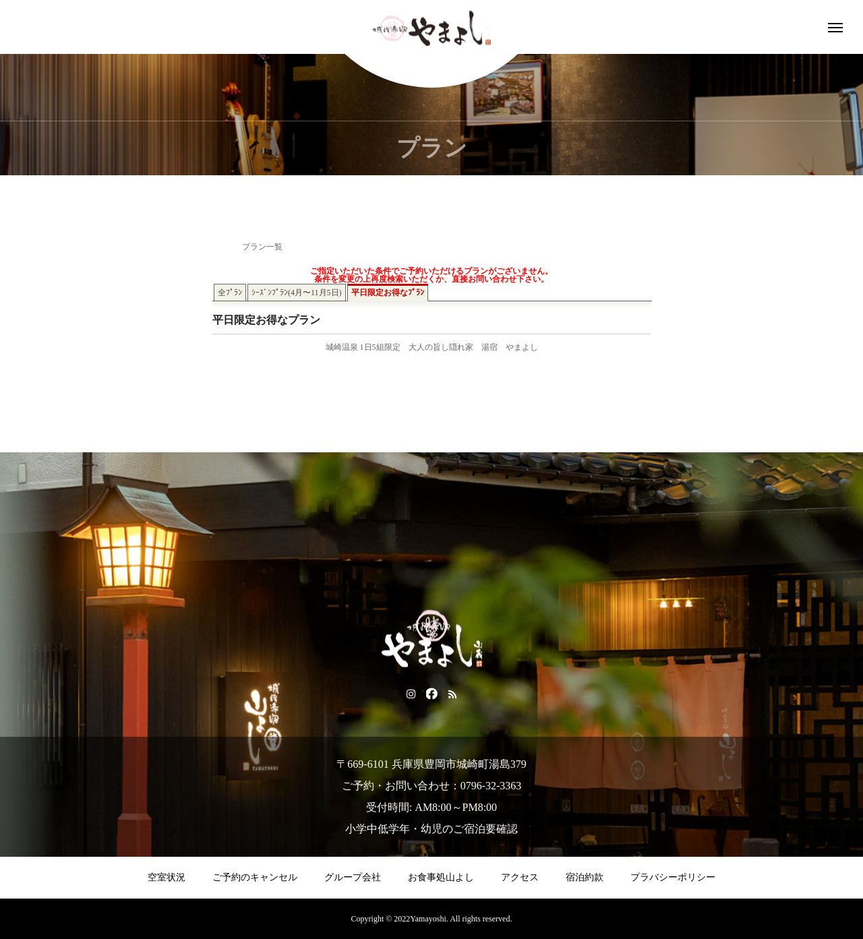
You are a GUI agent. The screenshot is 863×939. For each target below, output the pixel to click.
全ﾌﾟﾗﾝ (230, 292)
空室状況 (166, 877)
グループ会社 (352, 877)
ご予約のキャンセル (254, 877)
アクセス (520, 877)
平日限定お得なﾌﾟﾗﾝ (387, 292)
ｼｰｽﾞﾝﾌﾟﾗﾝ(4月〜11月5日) (296, 292)
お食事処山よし (441, 877)
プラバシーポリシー (672, 877)
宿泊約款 (584, 877)
